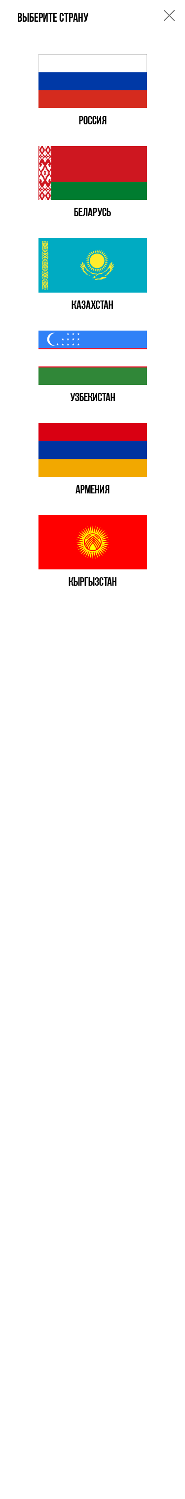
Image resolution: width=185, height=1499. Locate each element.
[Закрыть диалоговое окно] (169, 15)
